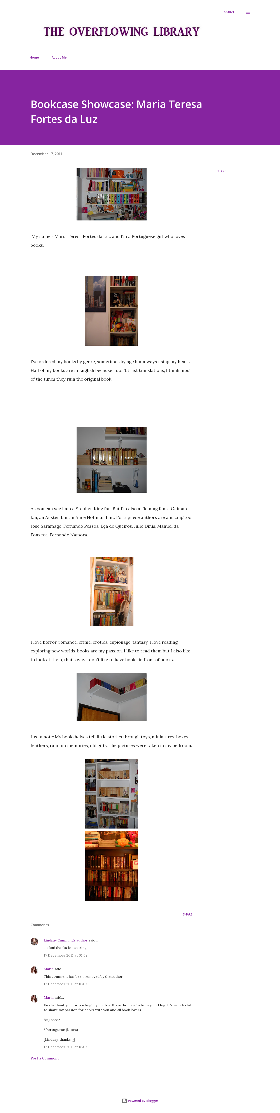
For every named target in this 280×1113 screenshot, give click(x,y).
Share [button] (221, 171)
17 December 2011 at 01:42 (66, 955)
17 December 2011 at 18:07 (65, 984)
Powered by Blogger (140, 1101)
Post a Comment (45, 1058)
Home (34, 57)
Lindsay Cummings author (66, 940)
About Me (59, 57)
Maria (49, 969)
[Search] (229, 12)
